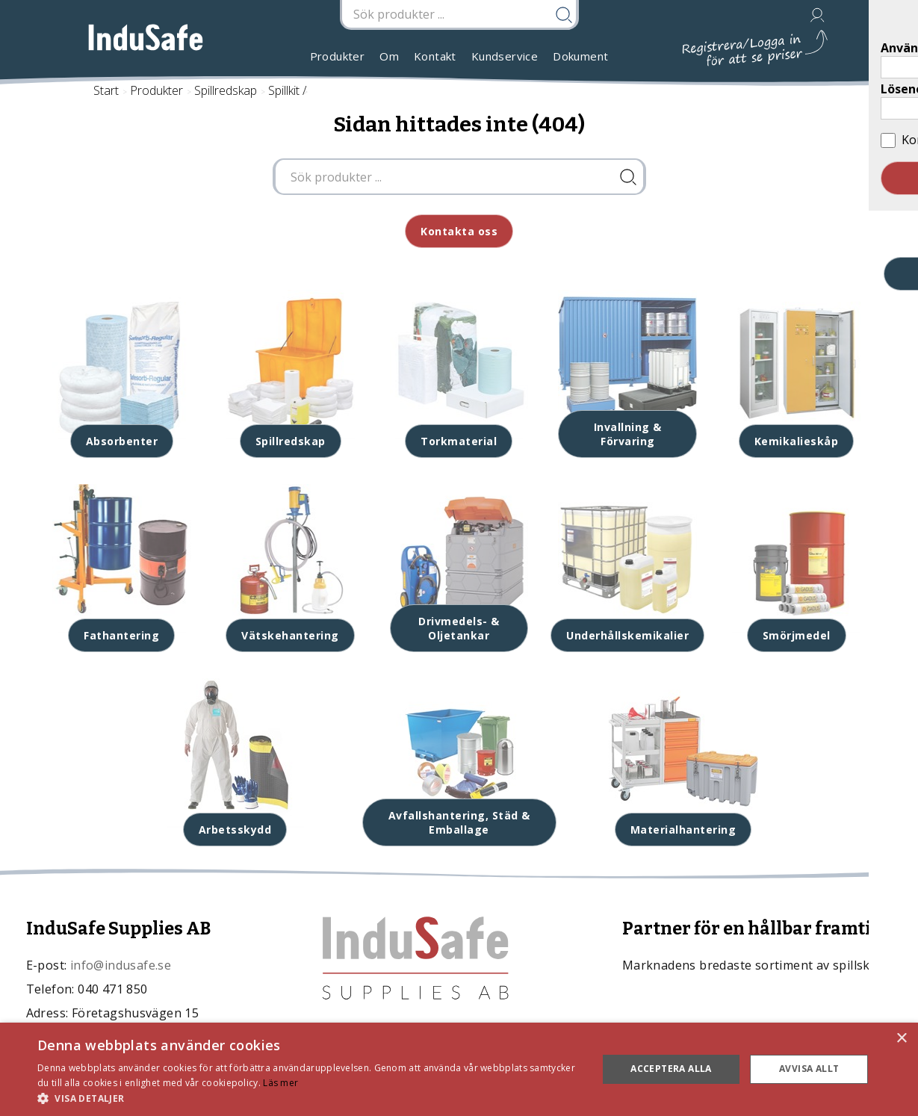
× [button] (901, 1038)
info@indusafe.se (120, 965)
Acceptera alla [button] (671, 1068)
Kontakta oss (459, 231)
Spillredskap (225, 90)
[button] (308, 1098)
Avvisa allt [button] (809, 1068)
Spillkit (284, 90)
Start (106, 90)
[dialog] (459, 1069)
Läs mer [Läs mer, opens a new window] (280, 1082)
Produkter (337, 56)
